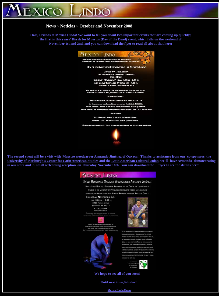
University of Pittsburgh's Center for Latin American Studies (52, 161)
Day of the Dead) (114, 39)
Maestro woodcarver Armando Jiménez (92, 156)
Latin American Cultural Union (135, 161)
